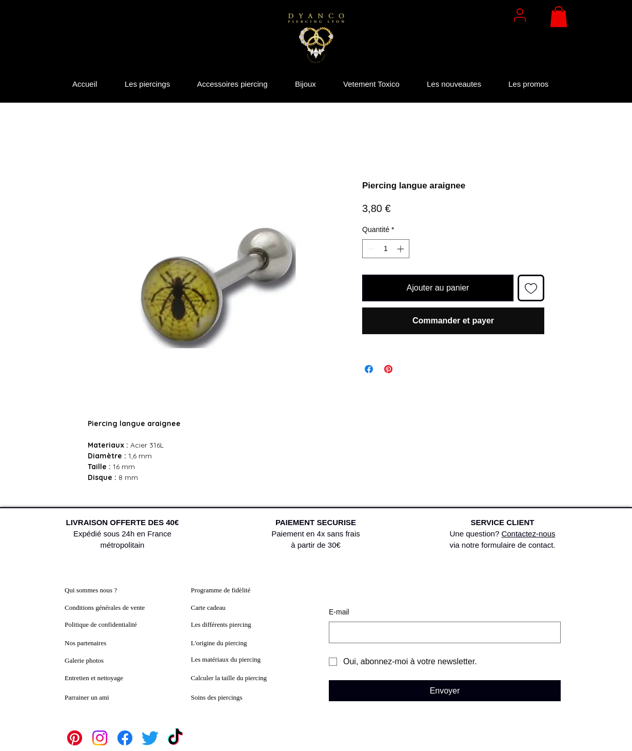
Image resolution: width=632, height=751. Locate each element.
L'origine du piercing (219, 643)
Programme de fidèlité (220, 590)
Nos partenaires (85, 643)
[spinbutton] (386, 249)
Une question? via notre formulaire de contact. (503, 533)
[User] (519, 15)
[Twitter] (150, 738)
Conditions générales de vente (105, 607)
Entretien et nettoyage (94, 678)
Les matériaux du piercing (226, 659)
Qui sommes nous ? (91, 590)
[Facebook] (125, 738)
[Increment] (401, 249)
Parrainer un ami (87, 697)
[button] (558, 16)
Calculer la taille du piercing (229, 678)
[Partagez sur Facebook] (369, 369)
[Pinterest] (75, 738)
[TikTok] (175, 738)
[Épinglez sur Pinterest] (388, 369)
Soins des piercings (216, 697)
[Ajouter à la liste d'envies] (531, 288)
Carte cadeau (208, 607)
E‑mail (339, 612)
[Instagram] (100, 738)
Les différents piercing (221, 624)
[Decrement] (370, 249)
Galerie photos (84, 660)
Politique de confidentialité (101, 624)
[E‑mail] (441, 632)
